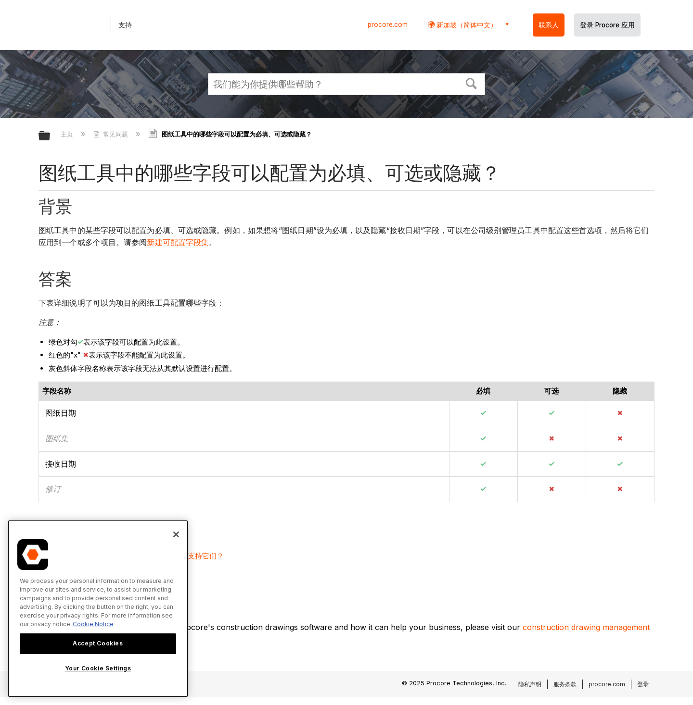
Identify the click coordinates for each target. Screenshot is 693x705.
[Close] (176, 534)
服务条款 (565, 684)
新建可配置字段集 (178, 242)
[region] (98, 608)
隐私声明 (529, 684)
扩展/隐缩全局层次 (50, 136)
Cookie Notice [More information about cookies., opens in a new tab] (93, 624)
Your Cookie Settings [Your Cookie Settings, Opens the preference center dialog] (98, 668)
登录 (643, 684)
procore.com (388, 24)
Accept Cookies (98, 643)
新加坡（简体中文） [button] (466, 25)
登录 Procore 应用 (607, 25)
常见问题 (111, 134)
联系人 (549, 25)
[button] (471, 82)
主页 (68, 134)
